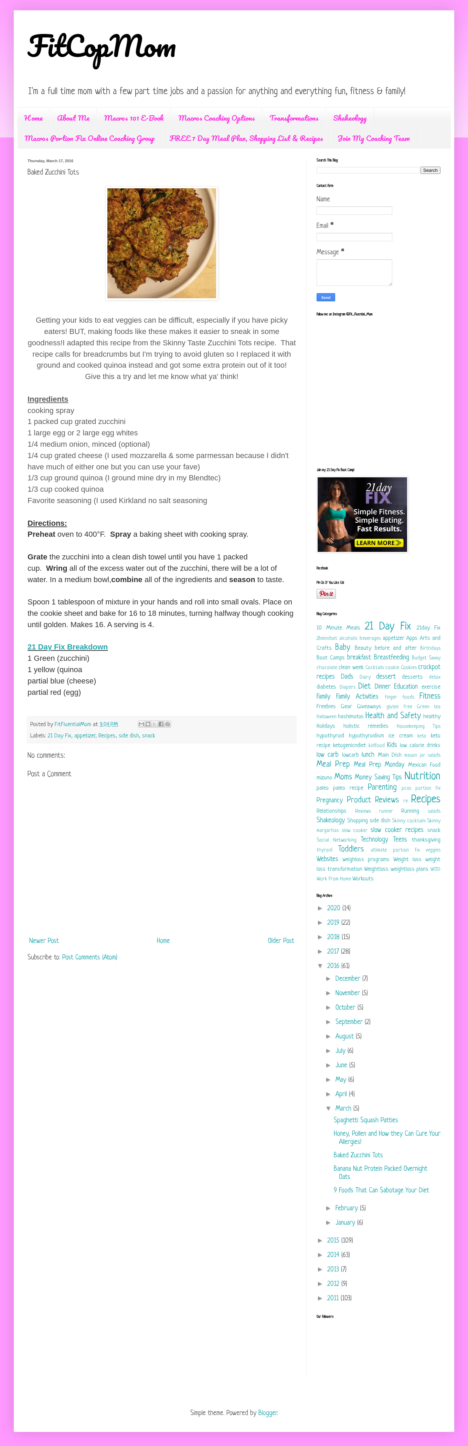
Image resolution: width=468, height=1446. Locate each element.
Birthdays (430, 649)
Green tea (428, 707)
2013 (334, 1269)
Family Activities (357, 697)
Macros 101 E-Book (134, 118)
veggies (433, 850)
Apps (411, 638)
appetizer (84, 736)
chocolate (327, 668)
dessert (386, 677)
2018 (334, 937)
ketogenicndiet (349, 745)
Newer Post (44, 941)
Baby (342, 648)
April (342, 1094)
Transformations (294, 118)
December (349, 979)
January (346, 1223)
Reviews (363, 811)
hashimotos (351, 716)
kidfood (377, 746)
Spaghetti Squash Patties (366, 1120)
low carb (328, 755)
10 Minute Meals (338, 628)
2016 (334, 966)
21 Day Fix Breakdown (68, 647)
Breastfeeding (391, 657)
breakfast (359, 657)
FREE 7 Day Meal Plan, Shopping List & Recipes (246, 138)
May (342, 1080)
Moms (343, 777)
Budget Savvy (426, 658)
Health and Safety (393, 716)
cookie (392, 668)
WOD (435, 869)
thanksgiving (426, 840)
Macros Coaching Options (216, 118)
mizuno (324, 778)
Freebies (326, 706)
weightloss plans (410, 869)
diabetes (326, 687)
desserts (412, 677)
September (350, 1022)
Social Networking (337, 840)
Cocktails (374, 668)
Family (323, 697)
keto (421, 736)
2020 (334, 908)
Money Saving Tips (378, 777)
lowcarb (350, 755)
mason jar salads (422, 755)
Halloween (327, 717)
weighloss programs (366, 859)
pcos (406, 788)
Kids (392, 745)
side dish (129, 736)
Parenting (382, 787)
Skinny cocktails (409, 821)
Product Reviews (373, 800)
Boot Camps (331, 658)
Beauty (363, 648)
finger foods (399, 697)
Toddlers (351, 849)
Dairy (365, 677)
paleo (323, 788)
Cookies (409, 668)
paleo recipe (348, 788)
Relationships (332, 811)
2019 (334, 923)
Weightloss (376, 869)
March (344, 1109)
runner (386, 811)
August (346, 1037)
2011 (334, 1298)
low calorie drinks (420, 745)
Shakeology (350, 118)
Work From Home (334, 879)
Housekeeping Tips (418, 727)
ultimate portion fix (395, 850)
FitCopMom (102, 45)
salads (434, 811)
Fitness (429, 696)
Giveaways (369, 706)
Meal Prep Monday (379, 765)
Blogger (267, 1413)
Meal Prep (333, 764)
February (348, 1208)
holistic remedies (366, 726)
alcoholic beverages (360, 639)
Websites (327, 859)
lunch (368, 755)
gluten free (399, 707)
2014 (334, 1255)
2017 (334, 952)
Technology (374, 840)
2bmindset (327, 639)
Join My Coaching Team (374, 138)
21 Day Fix (59, 736)
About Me (73, 118)
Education (406, 687)
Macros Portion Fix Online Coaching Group (89, 138)
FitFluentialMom (74, 724)
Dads (347, 677)
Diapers (347, 687)
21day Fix (428, 628)
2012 (334, 1284)
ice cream (401, 736)
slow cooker (355, 831)
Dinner (383, 687)
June (342, 1065)
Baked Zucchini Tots (358, 1155)
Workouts (363, 879)
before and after (396, 648)
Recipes (107, 736)
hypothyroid (330, 736)
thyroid (324, 850)
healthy (431, 716)
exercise (431, 687)
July (342, 1051)
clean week (351, 667)
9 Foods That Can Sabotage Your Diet (381, 1190)
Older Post (281, 941)
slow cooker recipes (397, 830)
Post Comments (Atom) (89, 957)
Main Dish (390, 755)
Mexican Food (424, 765)
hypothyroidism (366, 736)
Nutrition (422, 776)
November (349, 993)
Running (410, 811)
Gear (346, 706)
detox (434, 677)
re (405, 801)
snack (148, 736)
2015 (334, 1241)
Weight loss (407, 859)
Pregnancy (330, 800)
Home (33, 118)
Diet (364, 686)
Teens (400, 840)
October (347, 1008)
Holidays (326, 726)
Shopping (357, 820)
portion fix (427, 788)
